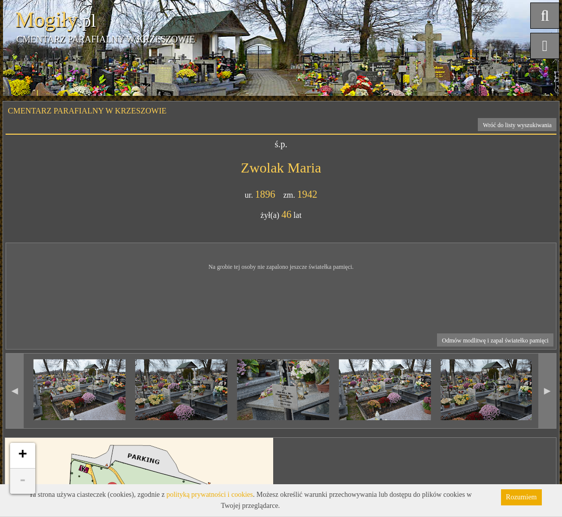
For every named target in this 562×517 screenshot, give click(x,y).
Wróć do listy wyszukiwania (517, 125)
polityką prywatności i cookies (209, 494)
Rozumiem (521, 497)
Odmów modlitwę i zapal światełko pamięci (495, 340)
